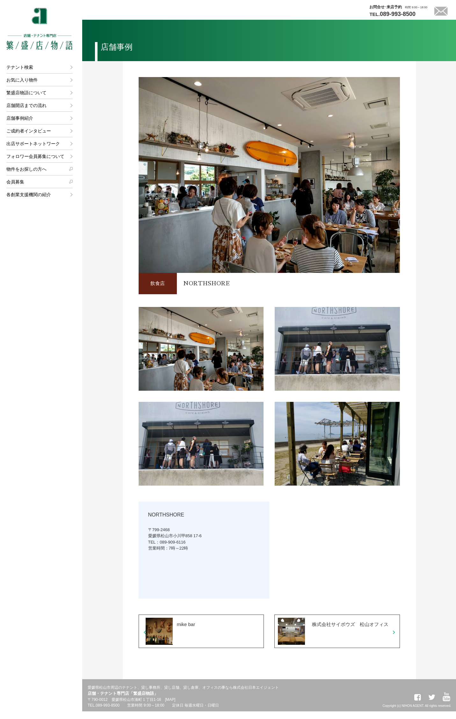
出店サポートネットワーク (33, 143)
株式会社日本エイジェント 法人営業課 (43, 299)
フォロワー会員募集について (35, 156)
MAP (170, 707)
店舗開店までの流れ (26, 105)
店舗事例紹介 (19, 118)
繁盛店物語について (26, 92)
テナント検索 (19, 67)
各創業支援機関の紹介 (28, 194)
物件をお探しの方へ (26, 169)
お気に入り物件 (22, 79)
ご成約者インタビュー (28, 130)
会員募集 (15, 181)
